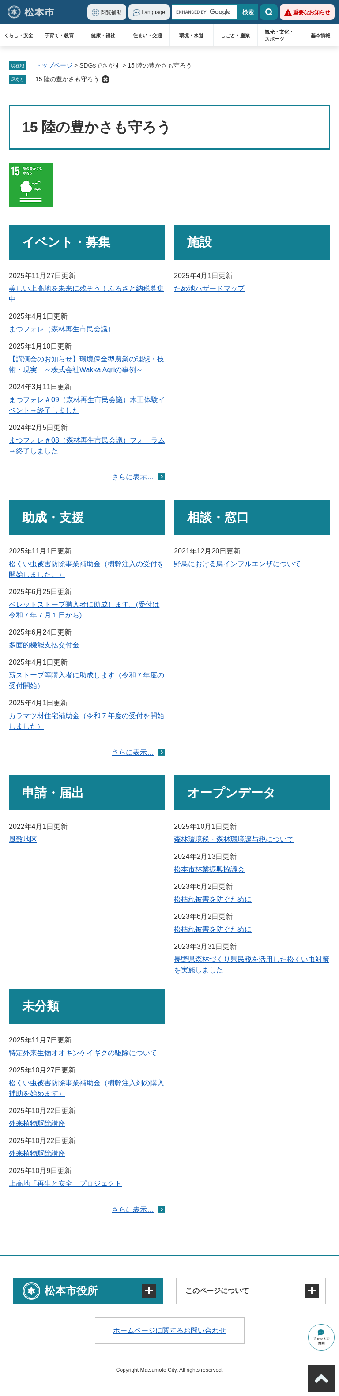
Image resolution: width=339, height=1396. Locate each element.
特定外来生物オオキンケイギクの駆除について (83, 1053)
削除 (105, 79)
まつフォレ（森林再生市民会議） (62, 329)
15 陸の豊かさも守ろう (67, 79)
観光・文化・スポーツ (279, 35)
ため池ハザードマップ (209, 288)
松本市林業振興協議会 (209, 869)
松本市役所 (71, 1291)
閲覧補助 (111, 12)
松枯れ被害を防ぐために (213, 899)
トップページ (53, 65)
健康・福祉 (103, 35)
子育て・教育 (59, 35)
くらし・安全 (18, 35)
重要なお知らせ (311, 12)
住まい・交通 (147, 35)
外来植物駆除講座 (37, 1123)
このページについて (217, 1290)
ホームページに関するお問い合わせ (169, 1330)
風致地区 (23, 839)
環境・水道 (191, 35)
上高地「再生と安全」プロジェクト (65, 1183)
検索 (269, 12)
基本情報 (320, 35)
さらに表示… (133, 477)
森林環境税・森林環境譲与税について (234, 839)
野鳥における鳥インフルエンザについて (237, 564)
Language (153, 12)
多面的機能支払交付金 (44, 645)
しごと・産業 (235, 35)
